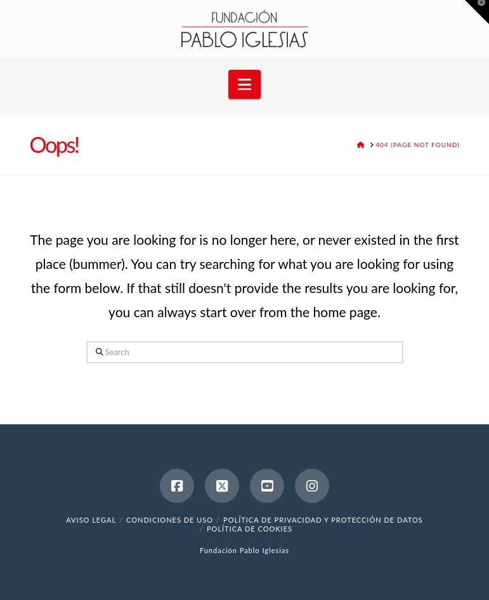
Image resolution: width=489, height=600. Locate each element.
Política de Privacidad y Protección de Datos (323, 520)
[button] (244, 84)
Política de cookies (249, 529)
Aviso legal (91, 520)
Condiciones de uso (169, 520)
